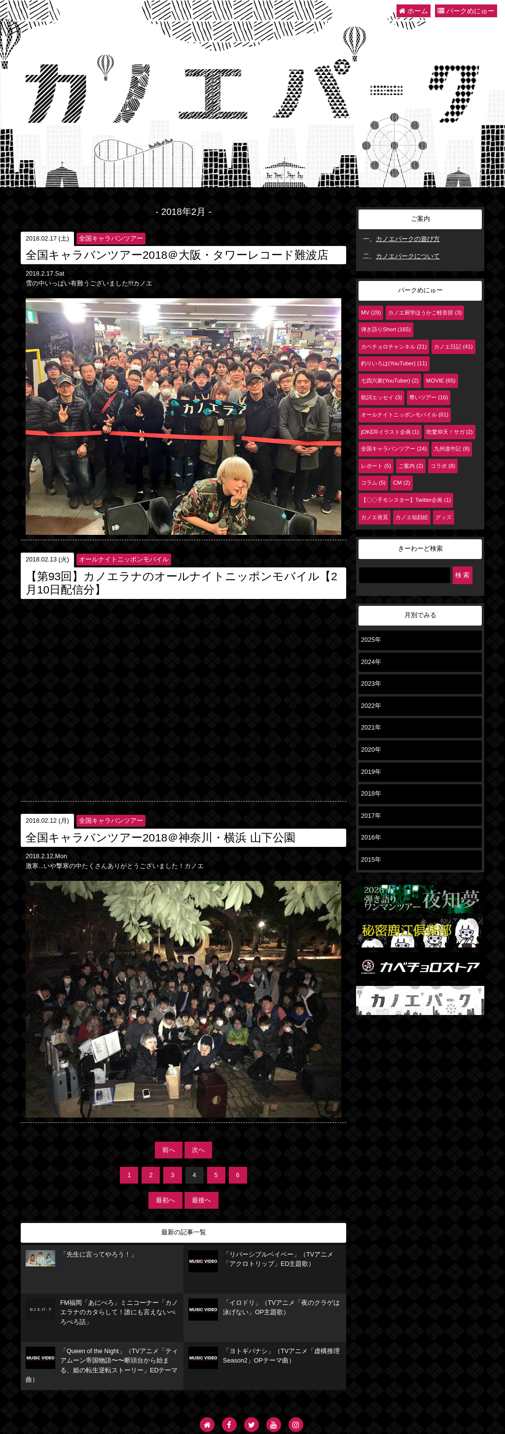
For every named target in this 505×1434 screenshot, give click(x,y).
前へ (168, 1150)
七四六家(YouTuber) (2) (390, 381)
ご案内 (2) (410, 466)
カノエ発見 (374, 517)
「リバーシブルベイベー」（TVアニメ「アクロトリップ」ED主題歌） (260, 1261)
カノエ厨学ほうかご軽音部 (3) (425, 312)
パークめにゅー (466, 11)
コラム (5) (373, 483)
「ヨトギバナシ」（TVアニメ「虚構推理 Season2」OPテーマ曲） (264, 1358)
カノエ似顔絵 (412, 517)
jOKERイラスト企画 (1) (390, 432)
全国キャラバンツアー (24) (394, 449)
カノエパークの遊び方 (408, 239)
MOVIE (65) (441, 381)
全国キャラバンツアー (111, 238)
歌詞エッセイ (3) (381, 397)
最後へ (201, 1200)
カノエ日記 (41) (453, 347)
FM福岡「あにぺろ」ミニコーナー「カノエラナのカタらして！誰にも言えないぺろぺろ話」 (102, 1312)
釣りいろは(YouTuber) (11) (394, 363)
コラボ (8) (443, 466)
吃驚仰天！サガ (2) (450, 432)
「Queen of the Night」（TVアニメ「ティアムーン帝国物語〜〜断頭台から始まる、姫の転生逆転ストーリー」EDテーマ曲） (102, 1365)
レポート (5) (376, 466)
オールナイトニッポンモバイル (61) (404, 415)
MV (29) (371, 312)
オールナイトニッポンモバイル (124, 559)
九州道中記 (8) (451, 449)
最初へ (165, 1200)
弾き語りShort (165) (386, 329)
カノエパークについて (408, 256)
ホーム (413, 11)
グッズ (443, 517)
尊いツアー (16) (428, 397)
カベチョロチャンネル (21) (394, 347)
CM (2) (401, 483)
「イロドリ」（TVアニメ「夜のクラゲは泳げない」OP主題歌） (264, 1309)
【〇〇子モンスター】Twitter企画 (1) (406, 500)
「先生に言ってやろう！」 (81, 1258)
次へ (198, 1150)
